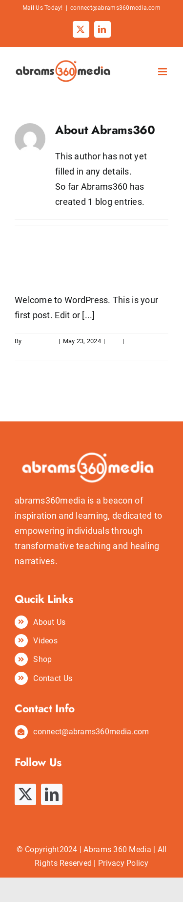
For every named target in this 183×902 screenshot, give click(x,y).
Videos (45, 640)
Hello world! (53, 272)
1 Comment (142, 341)
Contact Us (52, 678)
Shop (42, 659)
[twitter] (25, 794)
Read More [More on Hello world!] (30, 351)
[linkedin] (51, 794)
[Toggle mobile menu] (163, 71)
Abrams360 (39, 341)
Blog (113, 341)
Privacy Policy (123, 863)
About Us (49, 622)
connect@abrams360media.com (115, 7)
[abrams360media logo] (91, 409)
